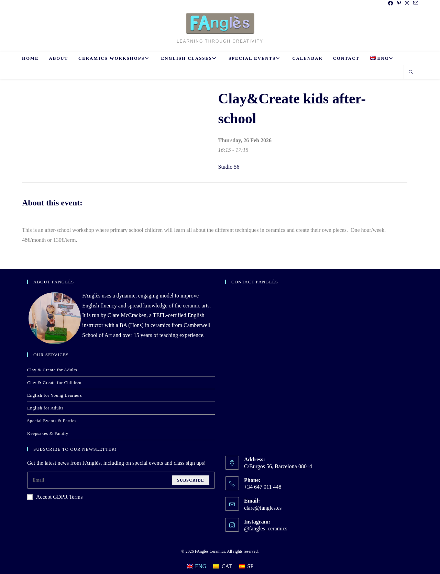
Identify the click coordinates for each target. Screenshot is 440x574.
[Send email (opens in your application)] (414, 3)
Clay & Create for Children (54, 382)
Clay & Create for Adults (52, 369)
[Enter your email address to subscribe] (121, 480)
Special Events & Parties (51, 420)
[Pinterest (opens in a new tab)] (399, 3)
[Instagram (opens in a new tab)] (407, 3)
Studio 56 (229, 167)
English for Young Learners (54, 395)
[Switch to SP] (246, 566)
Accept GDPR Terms (54, 497)
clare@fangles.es (263, 508)
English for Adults (45, 407)
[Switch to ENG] (196, 566)
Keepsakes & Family (47, 433)
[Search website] (411, 73)
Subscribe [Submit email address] (190, 480)
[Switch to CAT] (222, 566)
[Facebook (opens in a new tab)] (390, 3)
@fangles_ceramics (265, 528)
